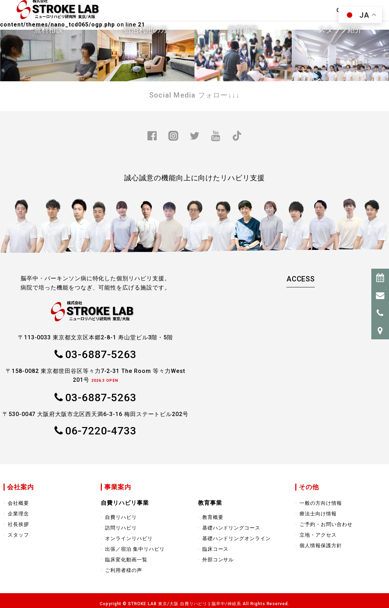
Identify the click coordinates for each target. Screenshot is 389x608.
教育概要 (212, 517)
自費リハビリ (121, 517)
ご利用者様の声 (123, 570)
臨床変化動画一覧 (126, 559)
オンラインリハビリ (129, 538)
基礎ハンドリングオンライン (236, 538)
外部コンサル (218, 559)
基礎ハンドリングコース (231, 528)
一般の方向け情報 (321, 503)
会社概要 (18, 503)
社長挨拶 (18, 524)
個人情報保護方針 (321, 545)
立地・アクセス (318, 535)
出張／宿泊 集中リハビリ (135, 549)
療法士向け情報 (318, 513)
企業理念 (18, 513)
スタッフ (18, 535)
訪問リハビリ (121, 528)
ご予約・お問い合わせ (326, 524)
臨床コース (215, 549)
